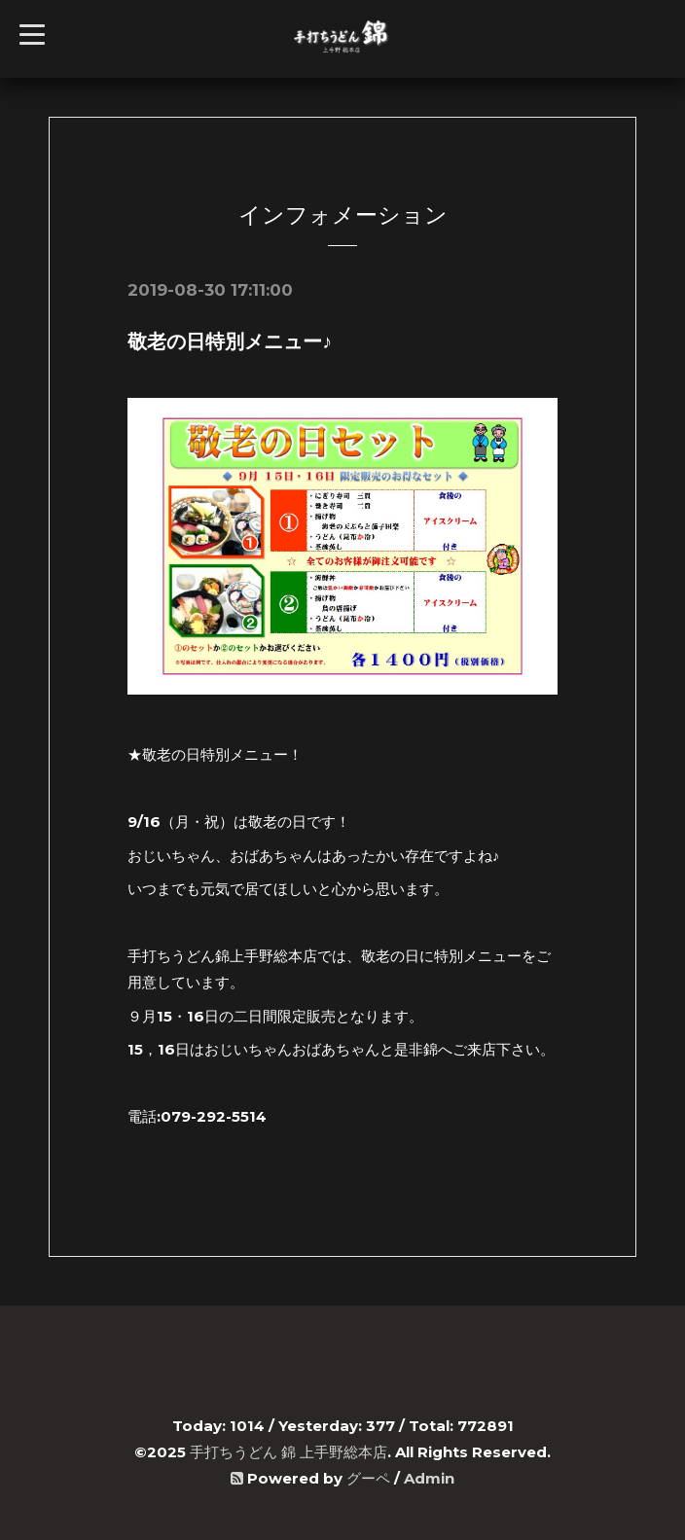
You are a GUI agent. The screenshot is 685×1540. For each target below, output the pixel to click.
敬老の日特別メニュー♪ (229, 341)
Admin (429, 1478)
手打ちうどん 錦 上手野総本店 (288, 1452)
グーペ (368, 1478)
